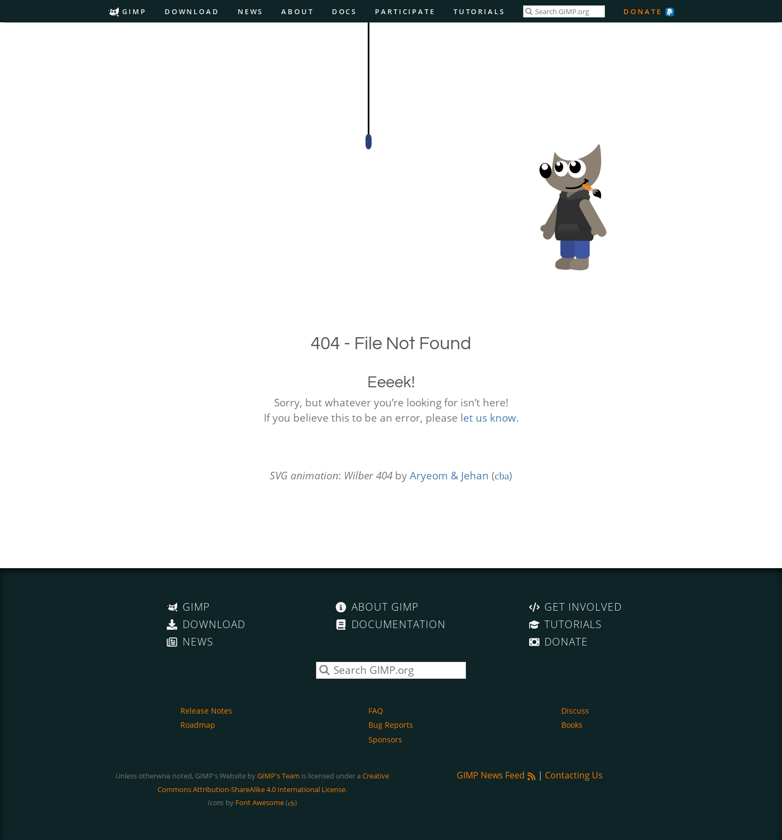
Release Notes (206, 710)
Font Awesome (259, 802)
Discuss (575, 710)
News (251, 11)
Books (572, 725)
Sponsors (385, 739)
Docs (344, 11)
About (297, 11)
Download (192, 11)
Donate (642, 11)
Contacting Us (574, 775)
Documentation (390, 624)
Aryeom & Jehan (449, 475)
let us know (488, 417)
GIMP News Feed (496, 775)
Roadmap (197, 725)
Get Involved (575, 606)
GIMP (127, 11)
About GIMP (377, 606)
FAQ (375, 710)
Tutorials (479, 11)
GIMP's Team (278, 776)
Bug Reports (390, 725)
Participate (405, 11)
